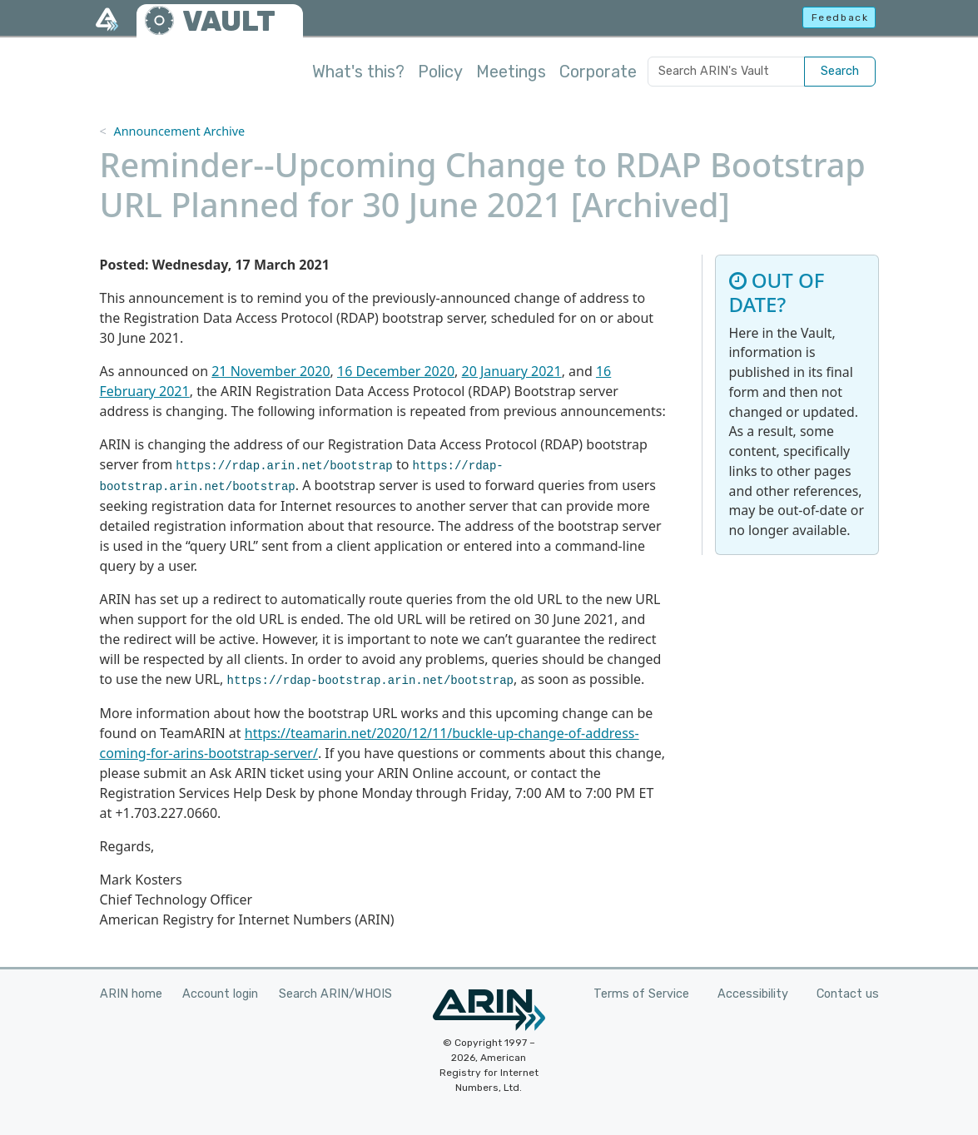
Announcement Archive (179, 131)
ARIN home (131, 994)
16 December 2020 (395, 371)
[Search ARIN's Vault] (726, 72)
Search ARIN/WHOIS (335, 994)
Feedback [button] (840, 17)
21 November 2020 (270, 371)
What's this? (358, 72)
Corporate (598, 72)
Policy (440, 72)
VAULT (229, 21)
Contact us (848, 994)
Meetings (511, 72)
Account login (220, 994)
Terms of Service (641, 994)
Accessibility (752, 994)
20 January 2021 (512, 371)
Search (840, 71)
